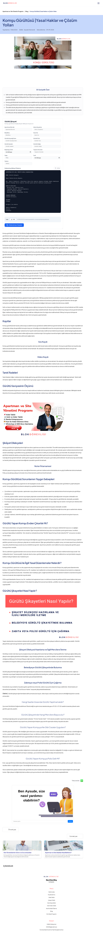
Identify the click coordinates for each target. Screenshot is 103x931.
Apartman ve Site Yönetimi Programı (13, 11)
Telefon (36, 150)
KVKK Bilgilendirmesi (59, 892)
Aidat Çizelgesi (58, 899)
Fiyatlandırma (32, 892)
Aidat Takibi (31, 894)
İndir (42, 208)
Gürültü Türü (75, 132)
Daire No (36, 132)
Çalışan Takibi (32, 897)
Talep (54, 144)
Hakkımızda (32, 889)
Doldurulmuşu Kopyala (43, 214)
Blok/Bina (74, 127)
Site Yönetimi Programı (60, 902)
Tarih (73, 144)
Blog (26, 11)
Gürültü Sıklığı (56, 138)
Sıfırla (86, 157)
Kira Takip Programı (34, 911)
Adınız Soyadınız (57, 127)
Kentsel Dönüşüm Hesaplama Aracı (88, 913)
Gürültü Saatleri (38, 138)
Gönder (89, 846)
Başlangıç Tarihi (76, 138)
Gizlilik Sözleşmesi (58, 889)
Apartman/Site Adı (39, 127)
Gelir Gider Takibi (33, 903)
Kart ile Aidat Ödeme (34, 905)
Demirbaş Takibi (33, 900)
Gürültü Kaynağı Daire (59, 132)
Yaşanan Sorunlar (38, 144)
